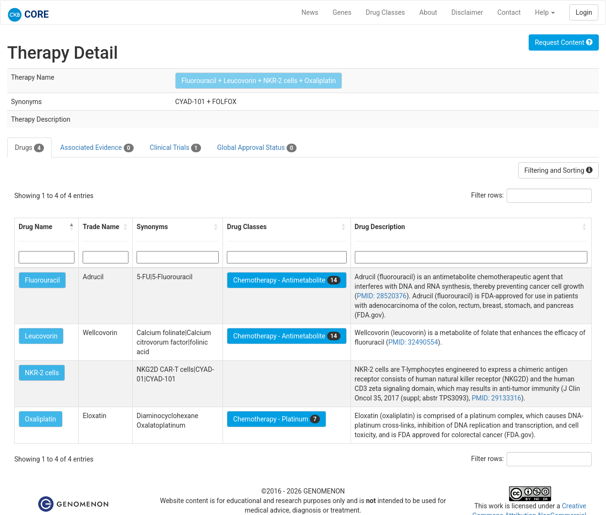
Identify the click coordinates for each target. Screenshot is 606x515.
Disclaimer (467, 12)
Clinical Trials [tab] (175, 148)
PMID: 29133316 (496, 398)
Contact (509, 12)
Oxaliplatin (40, 419)
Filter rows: (487, 195)
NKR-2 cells (42, 373)
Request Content (564, 42)
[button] (71, 226)
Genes (342, 12)
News (309, 12)
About (428, 12)
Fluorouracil (42, 280)
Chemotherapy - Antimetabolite (286, 280)
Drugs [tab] (29, 148)
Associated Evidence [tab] (96, 148)
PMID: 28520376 (381, 296)
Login (583, 12)
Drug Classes (385, 12)
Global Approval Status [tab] (257, 148)
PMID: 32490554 (413, 342)
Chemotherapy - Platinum (276, 419)
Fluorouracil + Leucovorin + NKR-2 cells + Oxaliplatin (258, 80)
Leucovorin (41, 336)
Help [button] (545, 12)
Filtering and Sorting (558, 170)
